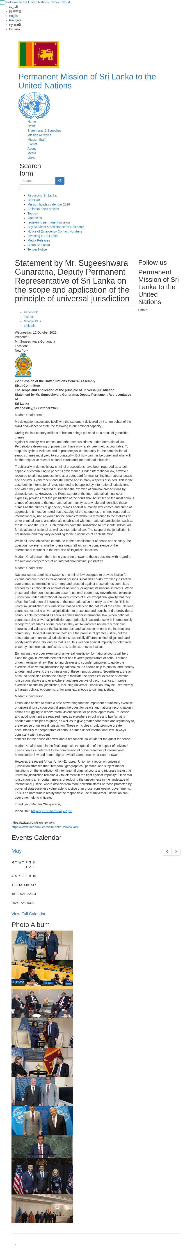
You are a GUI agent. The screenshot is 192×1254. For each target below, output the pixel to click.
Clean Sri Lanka (38, 245)
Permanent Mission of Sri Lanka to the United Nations (87, 81)
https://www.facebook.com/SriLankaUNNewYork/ (45, 827)
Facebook (31, 312)
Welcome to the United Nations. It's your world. (38, 2)
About (31, 148)
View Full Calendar (28, 914)
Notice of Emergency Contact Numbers (54, 231)
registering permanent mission (48, 222)
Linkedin (30, 326)
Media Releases (38, 240)
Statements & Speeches (44, 130)
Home (31, 121)
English (14, 16)
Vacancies (34, 218)
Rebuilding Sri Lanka (42, 195)
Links (31, 157)
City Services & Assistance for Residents (55, 227)
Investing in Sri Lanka (42, 236)
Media (31, 153)
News (31, 126)
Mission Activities (39, 135)
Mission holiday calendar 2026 (48, 204)
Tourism (33, 213)
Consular (33, 200)
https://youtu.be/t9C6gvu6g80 (51, 811)
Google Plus (32, 321)
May (16, 851)
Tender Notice (37, 249)
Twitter (28, 317)
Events (32, 144)
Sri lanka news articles (43, 209)
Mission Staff (36, 139)
